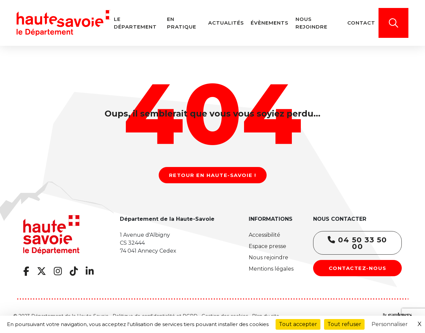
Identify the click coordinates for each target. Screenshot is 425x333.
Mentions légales (271, 269)
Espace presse (267, 246)
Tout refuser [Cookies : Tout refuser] (344, 324)
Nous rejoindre (268, 257)
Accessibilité (264, 235)
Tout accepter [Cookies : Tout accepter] (298, 324)
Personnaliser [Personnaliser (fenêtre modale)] (390, 324)
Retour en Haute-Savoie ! (212, 175)
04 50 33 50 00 (357, 243)
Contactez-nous (357, 268)
